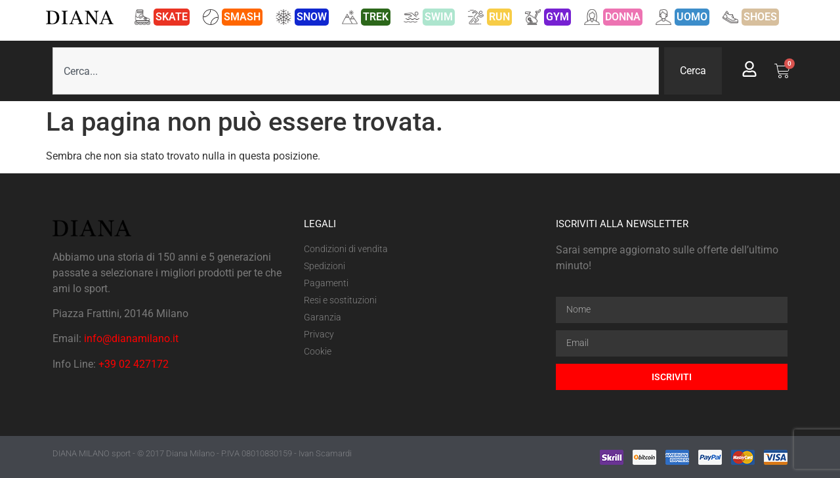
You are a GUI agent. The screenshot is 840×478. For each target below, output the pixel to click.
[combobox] (355, 71)
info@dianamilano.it (131, 338)
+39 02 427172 (133, 364)
